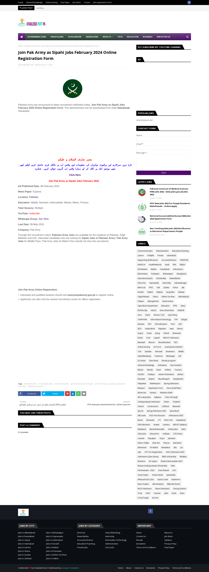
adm (166, 493)
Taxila (149, 333)
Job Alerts (77, 2)
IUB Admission (144, 424)
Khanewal (177, 333)
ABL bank (142, 415)
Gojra (162, 438)
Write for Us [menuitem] (163, 36)
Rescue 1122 (159, 315)
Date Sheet (153, 360)
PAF (176, 319)
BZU (139, 328)
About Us (168, 532)
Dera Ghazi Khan (167, 310)
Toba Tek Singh (171, 397)
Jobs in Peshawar (54, 551)
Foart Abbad (163, 470)
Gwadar (148, 351)
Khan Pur (156, 443)
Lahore (141, 255)
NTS (149, 324)
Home (20, 2)
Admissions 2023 (176, 415)
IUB (158, 287)
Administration (30, 384)
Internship (109, 536)
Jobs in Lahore (24, 547)
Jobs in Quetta (24, 554)
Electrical (81, 532)
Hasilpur (151, 374)
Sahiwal (181, 292)
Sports (140, 411)
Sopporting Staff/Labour (148, 260)
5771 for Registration (153, 452)
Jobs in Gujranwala (54, 536)
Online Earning (52, 2)
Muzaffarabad (164, 342)
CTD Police (177, 434)
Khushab (141, 379)
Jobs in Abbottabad (26, 532)
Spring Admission (171, 383)
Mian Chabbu (143, 484)
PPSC (151, 287)
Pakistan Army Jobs (33, 46)
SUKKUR (181, 310)
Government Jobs (61, 384)
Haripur (153, 392)
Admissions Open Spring (148, 456)
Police (175, 287)
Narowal (158, 351)
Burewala (150, 420)
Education (165, 306)
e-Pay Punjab (143, 498)
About (128, 568)
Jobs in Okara (24, 551)
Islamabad (171, 255)
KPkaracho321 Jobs (146, 479)
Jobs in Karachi (52, 543)
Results (141, 292)
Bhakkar (183, 456)
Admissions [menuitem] (92, 36)
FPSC (175, 306)
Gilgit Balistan (143, 296)
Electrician (142, 392)
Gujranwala (154, 283)
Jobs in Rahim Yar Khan (56, 554)
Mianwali (141, 342)
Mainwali (176, 406)
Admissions (178, 269)
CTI (159, 420)
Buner (140, 420)
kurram (155, 498)
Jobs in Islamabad (26, 543)
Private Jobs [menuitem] (57, 36)
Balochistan (143, 274)
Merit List (141, 287)
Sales (183, 429)
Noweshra (170, 351)
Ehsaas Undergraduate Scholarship (152, 466)
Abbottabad (183, 296)
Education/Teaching (180, 251)
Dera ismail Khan (174, 388)
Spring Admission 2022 (156, 411)
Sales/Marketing (144, 356)
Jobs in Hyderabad (54, 540)
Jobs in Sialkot (52, 558)
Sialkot (150, 292)
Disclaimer (141, 543)
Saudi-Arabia (167, 301)
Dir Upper (153, 461)
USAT (148, 493)
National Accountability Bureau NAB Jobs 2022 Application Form (170, 217)
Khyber (152, 379)
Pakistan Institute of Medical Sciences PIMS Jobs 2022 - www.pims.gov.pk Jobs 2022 (169, 191)
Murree (152, 342)
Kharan (167, 443)
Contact (87, 2)
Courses (178, 370)
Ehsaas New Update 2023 (171, 461)
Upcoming (172, 315)
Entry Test (168, 420)
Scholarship (161, 278)
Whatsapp (170, 356)
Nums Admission (162, 488)
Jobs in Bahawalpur (54, 532)
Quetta (166, 287)
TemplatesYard (40, 568)
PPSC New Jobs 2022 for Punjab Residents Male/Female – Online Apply (170, 205)
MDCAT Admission (171, 338)
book (174, 493)
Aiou (140, 315)
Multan (154, 269)
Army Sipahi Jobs (45, 384)
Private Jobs (82, 547)
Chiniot (141, 406)
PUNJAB (150, 255)
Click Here (75, 175)
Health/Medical (155, 264)
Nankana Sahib (166, 392)
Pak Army (22, 386)
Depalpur (152, 438)
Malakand (142, 429)
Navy (183, 306)
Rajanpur (162, 328)
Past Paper (65, 2)
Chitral (166, 333)
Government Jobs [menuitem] (36, 36)
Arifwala (166, 434)
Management (153, 301)
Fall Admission (161, 324)
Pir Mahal (154, 447)
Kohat (140, 338)
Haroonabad (175, 365)
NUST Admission (145, 488)
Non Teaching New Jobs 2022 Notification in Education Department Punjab (170, 230)
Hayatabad (180, 420)
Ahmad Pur (154, 434)
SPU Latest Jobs (144, 397)
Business (141, 461)
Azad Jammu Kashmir (174, 347)
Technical (158, 356)
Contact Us (141, 536)
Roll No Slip (142, 310)
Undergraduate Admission (149, 402)
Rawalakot (165, 447)
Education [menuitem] (132, 36)
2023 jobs (142, 434)
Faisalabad (164, 269)
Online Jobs (173, 429)
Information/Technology (161, 319)
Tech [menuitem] (120, 36)
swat (172, 328)
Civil (139, 351)
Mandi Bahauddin (157, 429)
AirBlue (168, 370)
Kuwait (156, 424)
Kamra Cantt (163, 479)
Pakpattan (142, 383)
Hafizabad (162, 365)
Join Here (44, 219)
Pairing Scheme (179, 488)
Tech (173, 324)
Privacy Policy (170, 543)
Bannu (180, 328)
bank (167, 264)
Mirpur (140, 370)
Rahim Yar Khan (168, 296)
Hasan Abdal (157, 475)
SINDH (182, 264)
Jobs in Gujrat (24, 540)
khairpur (141, 388)
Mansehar (177, 443)
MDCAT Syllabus (180, 424)
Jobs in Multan (52, 547)
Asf (179, 356)
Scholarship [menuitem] (74, 36)
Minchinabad (158, 484)
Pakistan (33, 197)
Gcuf (148, 338)
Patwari (141, 301)
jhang (157, 333)
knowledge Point (27, 65)
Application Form (156, 388)
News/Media (175, 278)
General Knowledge (34, 2)
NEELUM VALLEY (173, 484)
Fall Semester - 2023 (146, 470)
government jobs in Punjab (82, 384)
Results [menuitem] (107, 36)
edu (139, 452)
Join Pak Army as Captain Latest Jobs (110, 384)
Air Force (157, 347)
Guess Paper (143, 475)
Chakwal (176, 402)
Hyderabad (150, 328)
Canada (141, 438)
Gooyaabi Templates (70, 568)
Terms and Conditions (146, 547)
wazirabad (174, 411)
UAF (180, 324)
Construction (152, 406)
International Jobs (145, 278)
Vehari (166, 402)
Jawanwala (171, 475)
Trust (140, 493)
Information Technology (116, 540)
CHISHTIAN (142, 319)
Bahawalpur (168, 274)
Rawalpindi (181, 274)
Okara (155, 296)
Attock (153, 310)
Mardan (141, 324)
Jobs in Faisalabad (26, 536)
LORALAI (165, 406)
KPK (174, 264)
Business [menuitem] (147, 36)
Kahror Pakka (143, 443)
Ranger (184, 319)
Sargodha (170, 292)
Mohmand (142, 447)
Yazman (157, 493)
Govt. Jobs (109, 547)
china (182, 493)
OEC (176, 342)
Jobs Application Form (102, 2)
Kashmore (176, 479)
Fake (173, 466)
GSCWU (141, 374)
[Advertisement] (137, 22)
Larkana (166, 424)
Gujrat (140, 333)
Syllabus (157, 397)
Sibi (175, 447)
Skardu (150, 370)
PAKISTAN (184, 260)
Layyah (157, 338)
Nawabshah (178, 379)
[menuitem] (21, 36)
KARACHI (141, 264)
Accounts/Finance (169, 260)
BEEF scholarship (169, 456)
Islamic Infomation (166, 374)
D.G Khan (141, 360)
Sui (181, 447)
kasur (159, 370)
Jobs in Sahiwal (24, 558)
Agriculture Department (148, 306)
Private (160, 255)
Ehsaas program (169, 360)
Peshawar (155, 274)
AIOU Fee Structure (157, 415)
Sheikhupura (155, 383)
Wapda (160, 292)
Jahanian (171, 438)
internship (166, 283)
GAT (174, 470)
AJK (183, 287)
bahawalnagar (181, 283)
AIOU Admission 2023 (175, 452)
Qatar (147, 315)
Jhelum (180, 374)
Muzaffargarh (164, 379)
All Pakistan (142, 269)
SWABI (181, 351)
